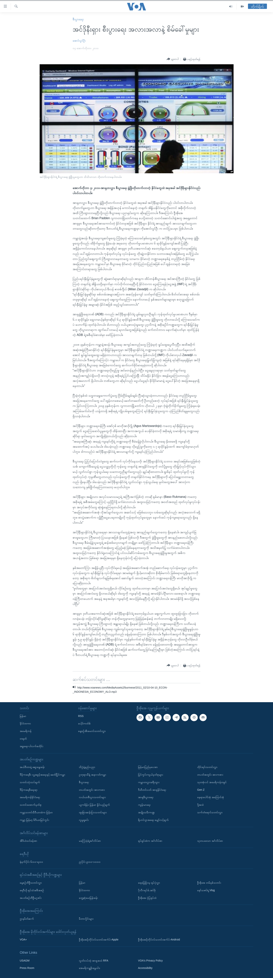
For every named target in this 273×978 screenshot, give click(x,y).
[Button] (173, 59)
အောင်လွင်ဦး (79, 40)
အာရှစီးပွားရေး (145, 797)
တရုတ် (23, 738)
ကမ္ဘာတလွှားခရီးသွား (148, 782)
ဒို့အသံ (200, 804)
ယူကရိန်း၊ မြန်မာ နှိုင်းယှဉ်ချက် (94, 804)
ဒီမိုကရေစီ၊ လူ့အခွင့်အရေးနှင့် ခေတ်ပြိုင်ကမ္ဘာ (42, 774)
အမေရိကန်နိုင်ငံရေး (30, 797)
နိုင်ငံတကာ (25, 723)
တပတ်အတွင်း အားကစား (92, 789)
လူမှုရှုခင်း (84, 819)
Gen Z (201, 789)
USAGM (24, 960)
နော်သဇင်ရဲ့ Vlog (206, 890)
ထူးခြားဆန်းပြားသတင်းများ (93, 812)
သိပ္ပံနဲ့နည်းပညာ (87, 767)
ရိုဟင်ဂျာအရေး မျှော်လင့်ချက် (153, 819)
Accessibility (145, 968)
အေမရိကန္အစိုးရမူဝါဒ (89, 968)
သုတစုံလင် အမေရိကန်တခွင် (212, 782)
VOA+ (23, 939)
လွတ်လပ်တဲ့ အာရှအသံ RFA (93, 960)
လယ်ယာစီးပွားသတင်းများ (92, 797)
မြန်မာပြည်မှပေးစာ (148, 767)
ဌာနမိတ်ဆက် (27, 918)
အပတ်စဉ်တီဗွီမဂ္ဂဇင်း (31, 897)
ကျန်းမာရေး (144, 804)
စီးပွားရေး (78, 19)
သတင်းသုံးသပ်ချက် (30, 782)
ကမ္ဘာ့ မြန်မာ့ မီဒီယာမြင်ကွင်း (34, 819)
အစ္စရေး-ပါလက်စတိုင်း (31, 746)
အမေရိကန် (25, 731)
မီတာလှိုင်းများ (86, 918)
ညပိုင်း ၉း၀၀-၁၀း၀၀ (89, 861)
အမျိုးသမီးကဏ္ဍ (146, 812)
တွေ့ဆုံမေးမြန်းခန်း (88, 897)
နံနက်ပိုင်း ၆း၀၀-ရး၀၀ (31, 861)
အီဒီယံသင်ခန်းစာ (28, 840)
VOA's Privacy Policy (150, 960)
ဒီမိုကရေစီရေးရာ (29, 789)
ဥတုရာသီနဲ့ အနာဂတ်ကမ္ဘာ (92, 774)
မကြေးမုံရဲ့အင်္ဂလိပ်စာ (90, 840)
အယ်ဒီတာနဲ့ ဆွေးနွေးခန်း (32, 767)
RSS (81, 716)
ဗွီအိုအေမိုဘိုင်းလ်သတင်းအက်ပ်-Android (159, 939)
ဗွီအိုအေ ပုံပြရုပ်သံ (147, 897)
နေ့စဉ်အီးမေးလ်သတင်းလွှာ (92, 731)
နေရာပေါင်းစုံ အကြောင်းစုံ (210, 797)
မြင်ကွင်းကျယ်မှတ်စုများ (150, 774)
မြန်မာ (23, 716)
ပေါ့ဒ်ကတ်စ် (84, 723)
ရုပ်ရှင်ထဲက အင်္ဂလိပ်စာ (150, 840)
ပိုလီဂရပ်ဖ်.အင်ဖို (147, 890)
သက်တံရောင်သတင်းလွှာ (210, 812)
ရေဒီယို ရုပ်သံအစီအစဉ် (32, 890)
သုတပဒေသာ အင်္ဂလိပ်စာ (210, 840)
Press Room (27, 968)
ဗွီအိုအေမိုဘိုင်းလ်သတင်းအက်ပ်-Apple (98, 939)
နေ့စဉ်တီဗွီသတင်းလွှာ (31, 882)
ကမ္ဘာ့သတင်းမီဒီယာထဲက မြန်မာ (36, 812)
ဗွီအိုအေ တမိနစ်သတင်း (209, 882)
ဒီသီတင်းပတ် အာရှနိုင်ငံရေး (152, 789)
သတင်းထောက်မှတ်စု (31, 804)
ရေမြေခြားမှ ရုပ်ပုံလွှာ (149, 882)
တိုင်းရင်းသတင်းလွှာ (207, 767)
